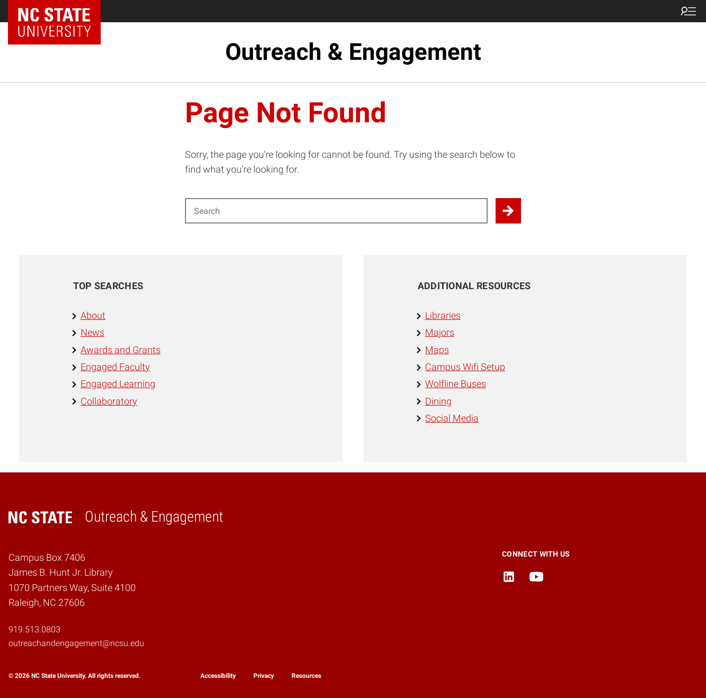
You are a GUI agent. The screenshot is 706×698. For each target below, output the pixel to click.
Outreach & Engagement (353, 52)
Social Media (452, 418)
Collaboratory (109, 401)
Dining (438, 401)
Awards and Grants (121, 350)
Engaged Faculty (115, 367)
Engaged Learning (118, 384)
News (92, 332)
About (93, 315)
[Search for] (336, 210)
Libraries (443, 315)
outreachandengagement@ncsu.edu (76, 643)
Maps (437, 350)
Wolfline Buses (455, 384)
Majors (439, 332)
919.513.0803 (34, 629)
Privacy (263, 675)
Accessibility (218, 675)
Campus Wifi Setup (465, 367)
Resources (306, 675)
